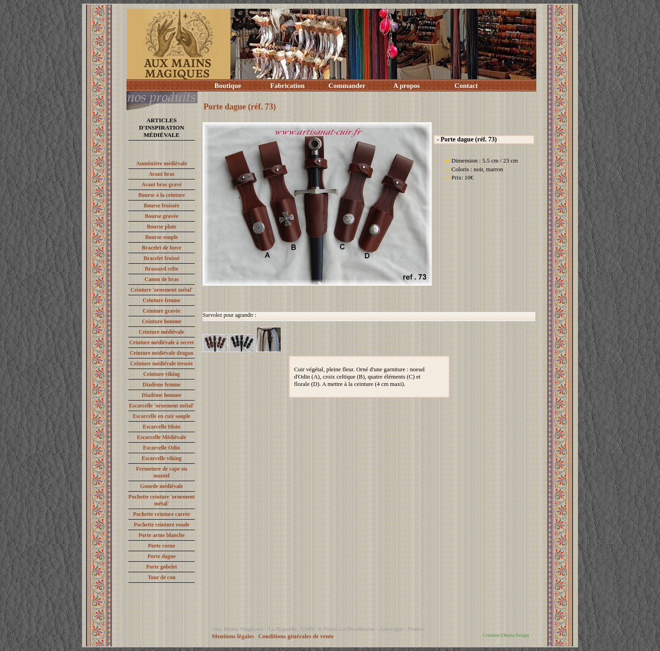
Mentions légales (233, 636)
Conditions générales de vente (296, 636)
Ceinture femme (162, 300)
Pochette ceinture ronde (162, 524)
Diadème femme (162, 384)
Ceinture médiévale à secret (161, 342)
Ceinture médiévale (161, 332)
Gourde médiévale (161, 486)
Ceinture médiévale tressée (161, 363)
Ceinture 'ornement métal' (162, 290)
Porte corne (162, 545)
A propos (406, 85)
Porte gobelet (161, 567)
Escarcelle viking (162, 458)
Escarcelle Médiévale (161, 437)
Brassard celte (161, 269)
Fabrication (287, 85)
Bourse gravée (161, 216)
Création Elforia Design (505, 635)
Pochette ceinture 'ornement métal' (161, 500)
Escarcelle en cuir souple (162, 416)
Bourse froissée (161, 205)
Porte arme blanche (161, 535)
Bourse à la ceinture (161, 195)
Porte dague (162, 556)
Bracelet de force (161, 247)
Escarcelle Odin (161, 448)
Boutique (227, 85)
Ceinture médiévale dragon (161, 353)
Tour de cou (162, 577)
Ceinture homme (161, 321)
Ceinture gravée (161, 311)
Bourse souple (161, 237)
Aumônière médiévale (161, 163)
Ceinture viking (161, 374)
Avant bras (161, 174)
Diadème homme (161, 395)
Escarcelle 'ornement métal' (161, 405)
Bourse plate (161, 226)
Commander (347, 85)
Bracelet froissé (161, 258)
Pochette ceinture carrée (161, 514)
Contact (466, 85)
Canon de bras (161, 279)
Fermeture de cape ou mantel (161, 472)
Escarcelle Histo (161, 426)
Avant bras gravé (162, 184)
